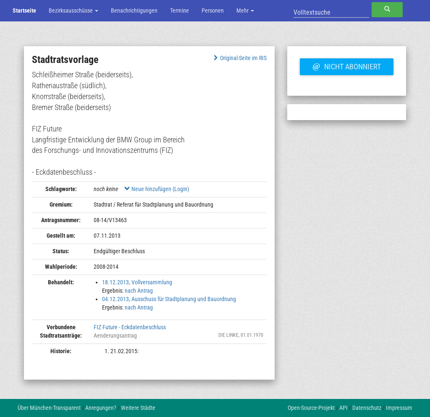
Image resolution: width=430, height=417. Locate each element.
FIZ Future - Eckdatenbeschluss (130, 327)
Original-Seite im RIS (239, 58)
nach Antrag (139, 290)
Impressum (399, 407)
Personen (213, 10)
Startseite (24, 10)
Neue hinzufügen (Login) (156, 189)
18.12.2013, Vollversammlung (137, 282)
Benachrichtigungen (134, 10)
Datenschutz (366, 407)
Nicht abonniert (346, 65)
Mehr (245, 10)
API (343, 407)
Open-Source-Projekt (311, 407)
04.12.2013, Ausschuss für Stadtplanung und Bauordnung (169, 299)
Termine (179, 10)
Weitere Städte (138, 407)
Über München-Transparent (49, 407)
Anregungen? (100, 407)
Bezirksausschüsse (73, 10)
